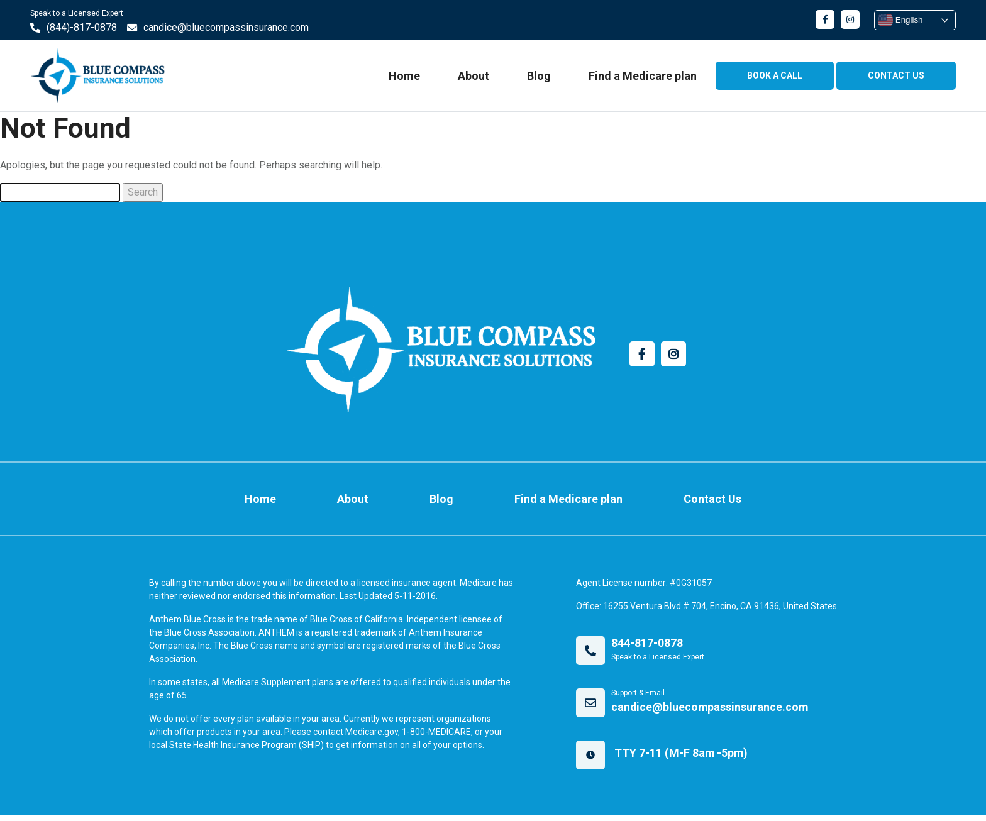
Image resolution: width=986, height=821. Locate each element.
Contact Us (699, 501)
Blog (537, 76)
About (471, 76)
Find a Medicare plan (641, 76)
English (898, 20)
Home (402, 76)
